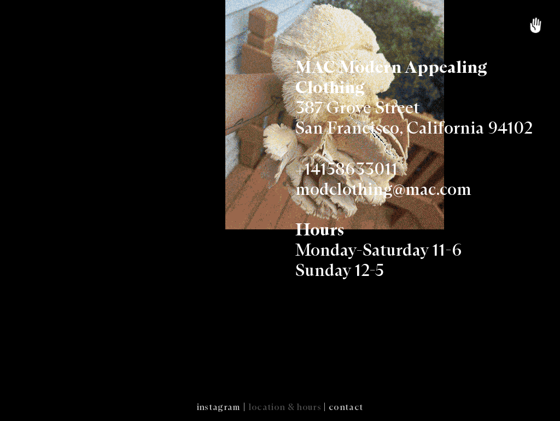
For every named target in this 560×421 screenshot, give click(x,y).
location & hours (284, 407)
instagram (219, 407)
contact (346, 407)
